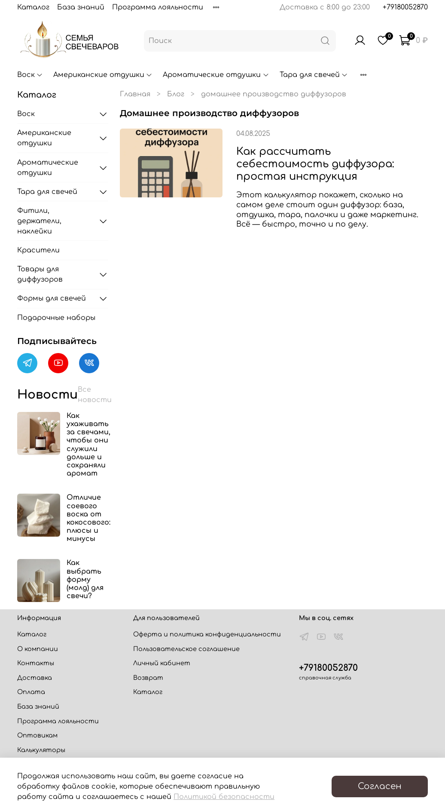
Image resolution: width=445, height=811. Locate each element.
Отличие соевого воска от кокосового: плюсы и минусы (88, 518)
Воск (30, 75)
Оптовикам (37, 735)
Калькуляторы (41, 749)
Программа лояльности (157, 7)
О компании (37, 648)
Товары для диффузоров (40, 274)
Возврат (148, 677)
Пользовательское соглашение (186, 648)
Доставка (34, 677)
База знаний (80, 7)
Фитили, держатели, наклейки (39, 221)
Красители (38, 250)
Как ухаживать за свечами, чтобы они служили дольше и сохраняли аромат (88, 444)
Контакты (35, 663)
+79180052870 (405, 7)
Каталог (33, 7)
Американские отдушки (102, 75)
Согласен (380, 786)
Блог (175, 94)
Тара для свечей (314, 75)
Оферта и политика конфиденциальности (207, 634)
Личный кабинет (161, 663)
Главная (135, 94)
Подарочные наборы (56, 318)
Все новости (95, 395)
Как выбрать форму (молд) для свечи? (85, 579)
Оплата (31, 691)
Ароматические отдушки (216, 75)
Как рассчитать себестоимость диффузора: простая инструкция (315, 164)
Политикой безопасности (224, 797)
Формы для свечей (51, 298)
